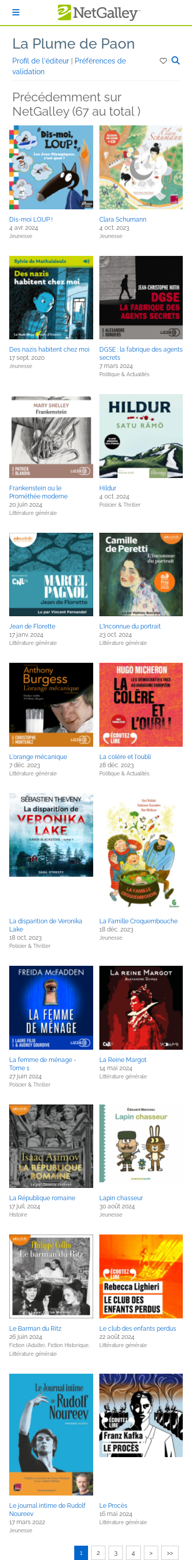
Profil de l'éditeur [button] (41, 61)
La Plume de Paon (73, 43)
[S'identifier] (16, 12)
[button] (164, 60)
